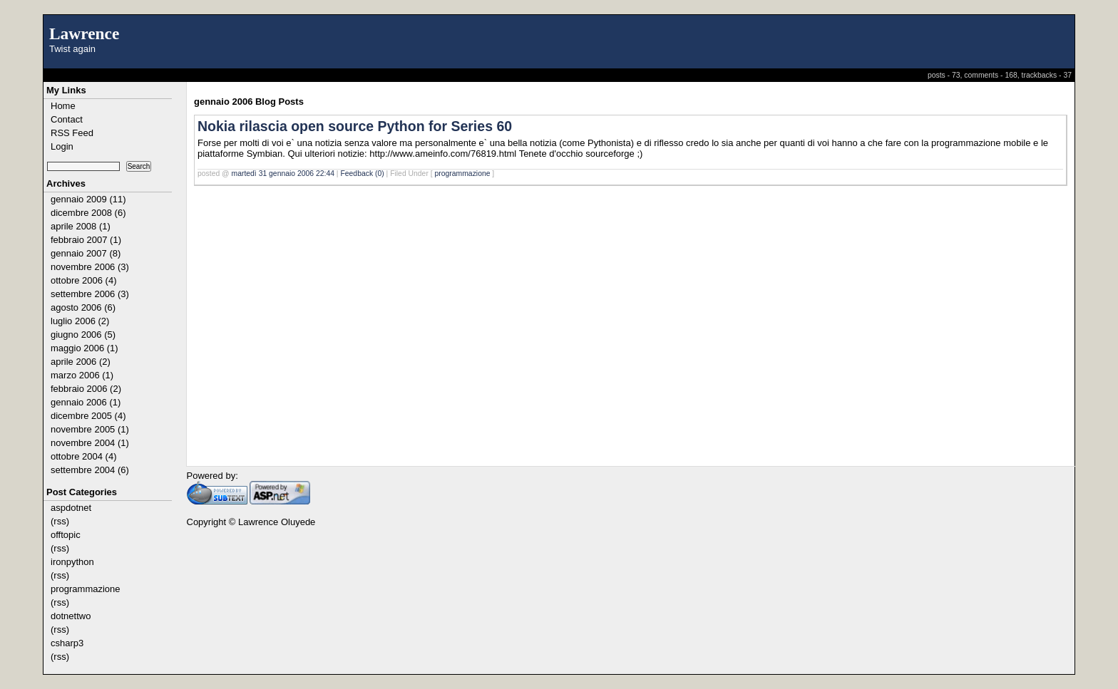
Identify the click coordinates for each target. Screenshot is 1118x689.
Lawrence (84, 33)
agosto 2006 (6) (83, 307)
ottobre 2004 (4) (84, 456)
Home (63, 105)
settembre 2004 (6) (90, 470)
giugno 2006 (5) (83, 334)
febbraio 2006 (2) (86, 388)
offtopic (66, 534)
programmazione (85, 589)
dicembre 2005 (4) (88, 415)
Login (62, 146)
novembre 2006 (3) (90, 266)
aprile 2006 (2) (81, 361)
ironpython (72, 561)
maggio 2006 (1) (84, 348)
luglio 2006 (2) (80, 321)
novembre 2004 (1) (90, 442)
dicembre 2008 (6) (88, 212)
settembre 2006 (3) (90, 294)
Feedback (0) (362, 173)
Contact (67, 119)
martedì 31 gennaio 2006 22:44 (283, 173)
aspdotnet (71, 507)
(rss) (60, 521)
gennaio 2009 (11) (88, 199)
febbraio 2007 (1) (86, 239)
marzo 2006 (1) (82, 375)
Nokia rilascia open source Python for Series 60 (355, 126)
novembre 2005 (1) (90, 429)
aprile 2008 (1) (81, 226)
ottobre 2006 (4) (84, 280)
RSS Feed (72, 133)
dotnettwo (71, 616)
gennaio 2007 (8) (85, 253)
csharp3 (67, 643)
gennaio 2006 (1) (85, 402)
